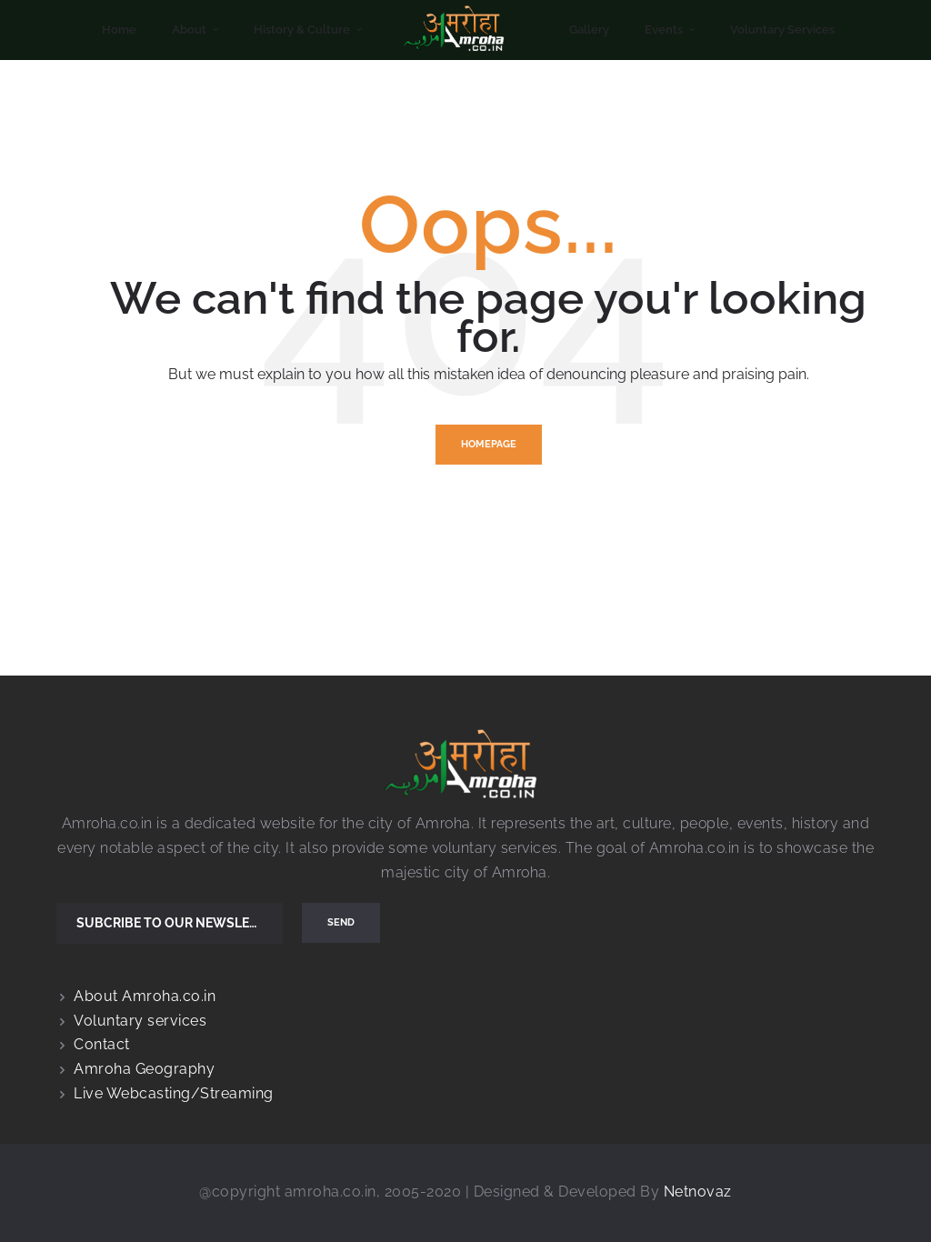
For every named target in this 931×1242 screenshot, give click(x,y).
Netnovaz (698, 1191)
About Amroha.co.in (144, 996)
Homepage (488, 444)
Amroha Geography (144, 1068)
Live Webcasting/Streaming (174, 1093)
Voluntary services (140, 1020)
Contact (102, 1044)
